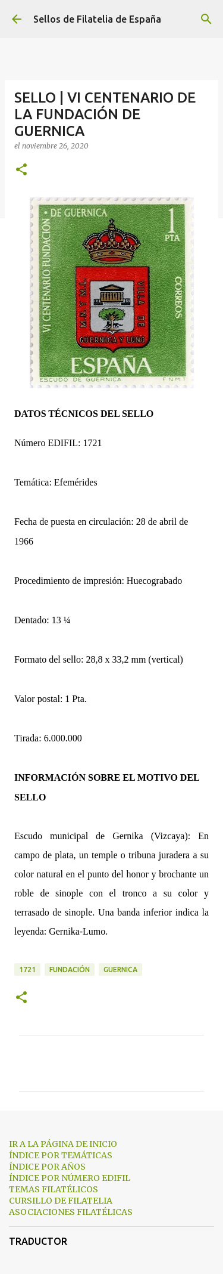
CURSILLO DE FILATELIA (60, 1200)
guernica (120, 969)
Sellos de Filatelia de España (97, 19)
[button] (21, 170)
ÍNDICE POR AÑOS (47, 1166)
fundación (69, 969)
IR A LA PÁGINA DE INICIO (63, 1144)
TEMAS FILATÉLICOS (53, 1189)
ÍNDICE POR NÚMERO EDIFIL (69, 1178)
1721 (27, 969)
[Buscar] (206, 19)
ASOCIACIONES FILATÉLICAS (71, 1212)
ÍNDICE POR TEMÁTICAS (60, 1155)
